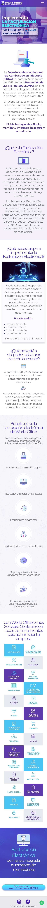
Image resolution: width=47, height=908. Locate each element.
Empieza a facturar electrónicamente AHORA (23, 887)
